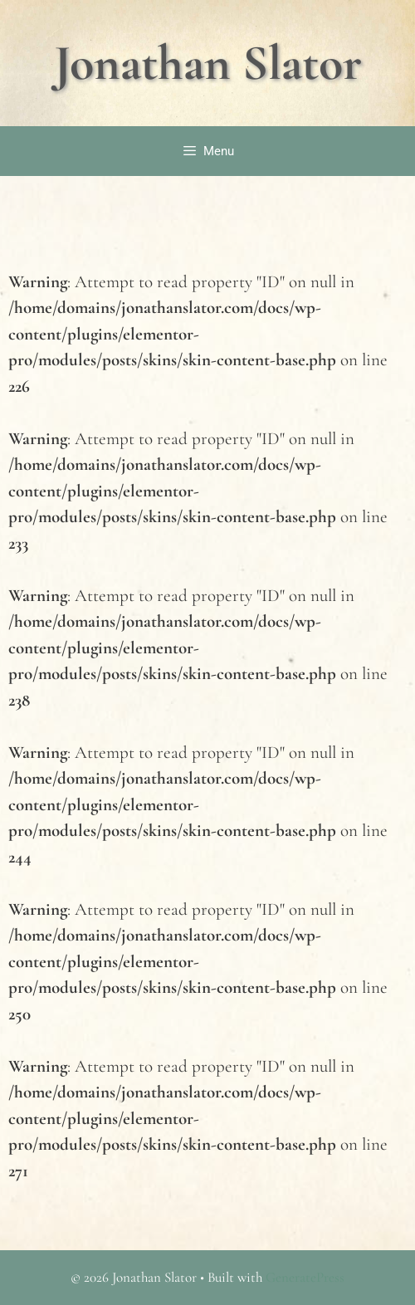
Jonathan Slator (208, 63)
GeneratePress (305, 1277)
